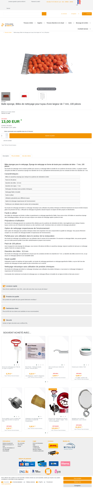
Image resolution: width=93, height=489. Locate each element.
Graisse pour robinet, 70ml (79, 363)
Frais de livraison (12, 141)
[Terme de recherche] (22, 10)
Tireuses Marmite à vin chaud (55, 19)
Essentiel (6, 482)
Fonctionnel (50, 482)
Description (6, 152)
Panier (19, 443)
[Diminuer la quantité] (7, 133)
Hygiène (40, 19)
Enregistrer (77, 485)
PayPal (41, 482)
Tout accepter (77, 478)
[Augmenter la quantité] (7, 131)
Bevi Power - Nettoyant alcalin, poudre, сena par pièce (33, 364)
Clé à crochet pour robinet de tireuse (56, 364)
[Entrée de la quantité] (3, 132)
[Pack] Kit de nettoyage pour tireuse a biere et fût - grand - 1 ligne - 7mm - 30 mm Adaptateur (58, 416)
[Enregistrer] (72, 10)
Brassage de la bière (82, 19)
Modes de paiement (8, 440)
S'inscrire (20, 441)
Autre (70, 19)
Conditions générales (38, 447)
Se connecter (21, 440)
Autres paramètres (6, 484)
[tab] (5, 152)
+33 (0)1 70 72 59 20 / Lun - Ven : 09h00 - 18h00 (57, 1)
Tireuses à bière (28, 19)
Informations (6, 447)
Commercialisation (17, 482)
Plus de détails (15, 152)
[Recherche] (44, 10)
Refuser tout (77, 482)
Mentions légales (37, 446)
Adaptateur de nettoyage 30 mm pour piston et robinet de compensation (33, 416)
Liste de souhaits (7, 137)
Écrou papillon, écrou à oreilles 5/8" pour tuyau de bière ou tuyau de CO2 (11, 416)
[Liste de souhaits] (79, 10)
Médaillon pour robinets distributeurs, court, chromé (79, 416)
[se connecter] (63, 10)
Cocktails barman (83, 25)
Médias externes (30, 482)
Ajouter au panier (67, 132)
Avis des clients (26, 152)
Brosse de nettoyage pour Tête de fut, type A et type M (11, 364)
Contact (75, 1)
